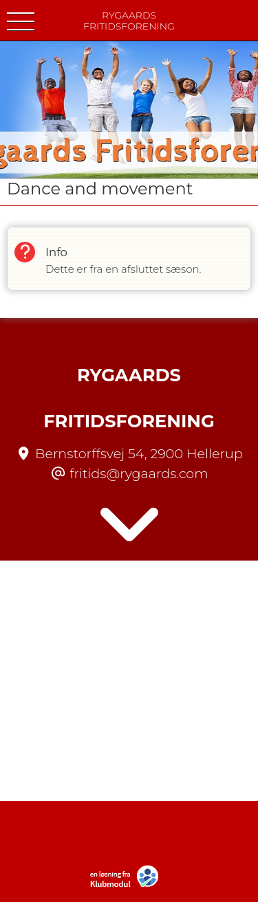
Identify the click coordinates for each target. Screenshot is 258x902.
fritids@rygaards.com (138, 473)
